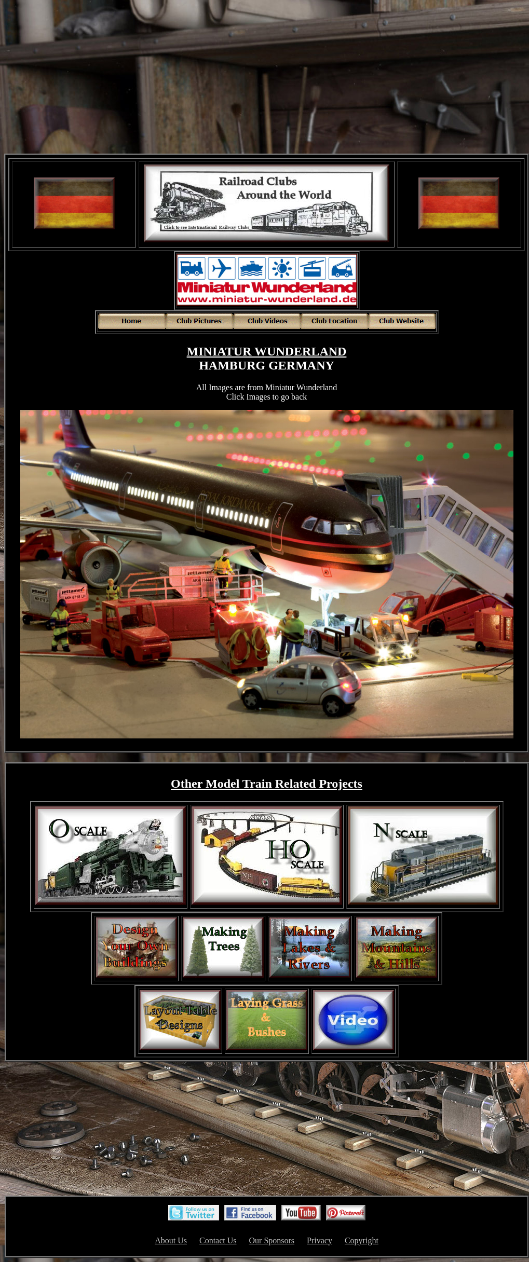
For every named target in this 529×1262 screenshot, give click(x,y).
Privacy (319, 1240)
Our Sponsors (272, 1240)
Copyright (361, 1240)
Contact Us (218, 1240)
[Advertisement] (267, 77)
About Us (171, 1240)
